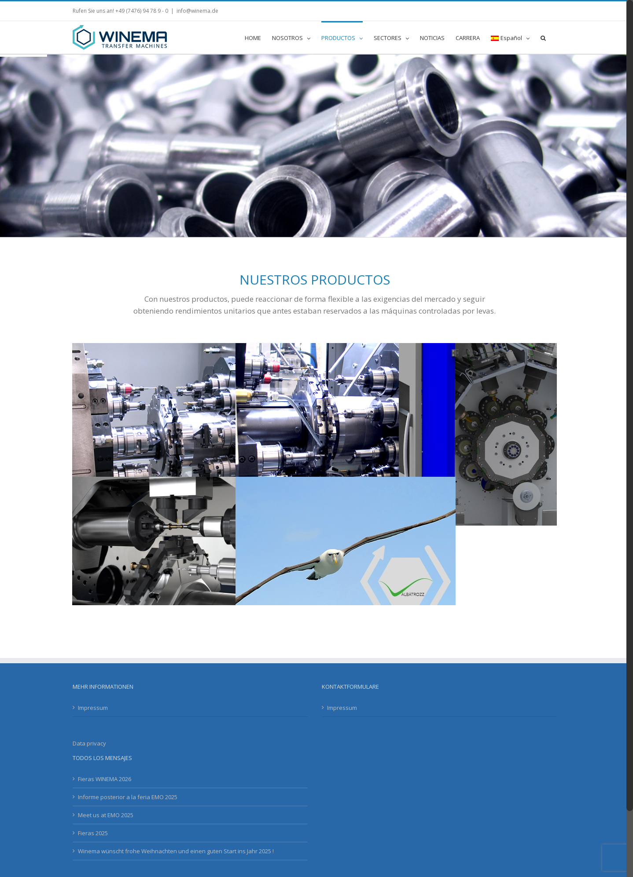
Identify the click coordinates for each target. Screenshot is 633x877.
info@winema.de (197, 11)
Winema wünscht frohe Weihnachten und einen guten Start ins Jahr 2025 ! (176, 851)
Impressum (93, 708)
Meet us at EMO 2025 (105, 815)
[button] (543, 37)
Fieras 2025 (93, 833)
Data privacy (89, 743)
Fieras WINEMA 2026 (104, 779)
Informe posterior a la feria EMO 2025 (127, 797)
